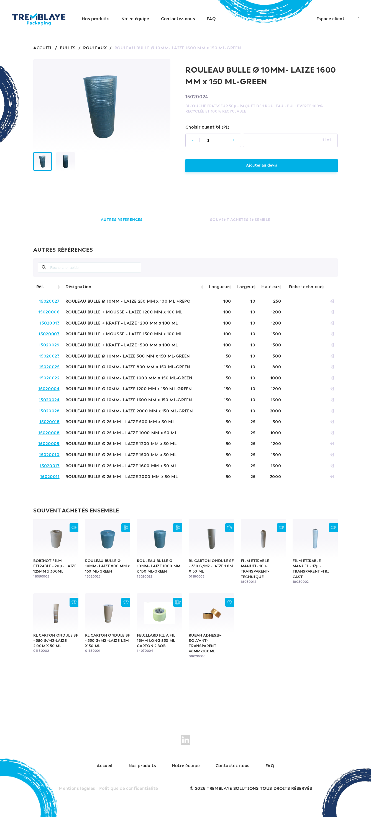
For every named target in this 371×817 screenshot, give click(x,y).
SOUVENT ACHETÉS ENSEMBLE (240, 220)
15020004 (48, 389)
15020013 (49, 323)
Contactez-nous (178, 19)
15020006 (48, 312)
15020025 (49, 367)
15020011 (49, 477)
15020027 (49, 301)
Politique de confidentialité (128, 789)
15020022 (49, 378)
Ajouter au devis (261, 165)
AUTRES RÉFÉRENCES (122, 220)
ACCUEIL (42, 48)
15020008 (48, 433)
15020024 (49, 400)
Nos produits (95, 19)
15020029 (49, 345)
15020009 (48, 444)
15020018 (49, 422)
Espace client (330, 19)
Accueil (104, 766)
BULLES (68, 48)
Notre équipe (135, 19)
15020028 (49, 411)
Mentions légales (77, 789)
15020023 (49, 356)
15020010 (49, 455)
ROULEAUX (95, 48)
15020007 (49, 334)
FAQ (211, 19)
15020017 (49, 466)
